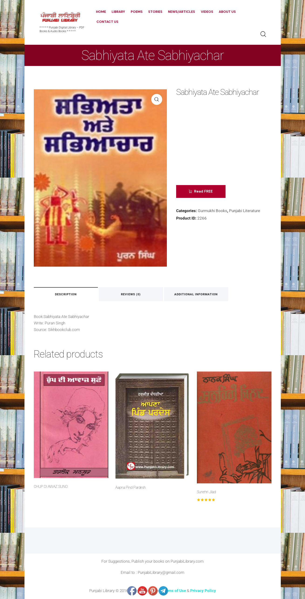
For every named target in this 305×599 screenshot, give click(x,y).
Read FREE (203, 191)
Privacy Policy (203, 591)
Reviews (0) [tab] (132, 294)
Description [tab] (66, 294)
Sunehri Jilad (206, 492)
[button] (156, 99)
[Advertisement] (211, 144)
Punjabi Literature (244, 210)
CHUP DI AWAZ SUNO (51, 486)
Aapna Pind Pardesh (130, 487)
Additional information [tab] (197, 294)
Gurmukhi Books (212, 210)
